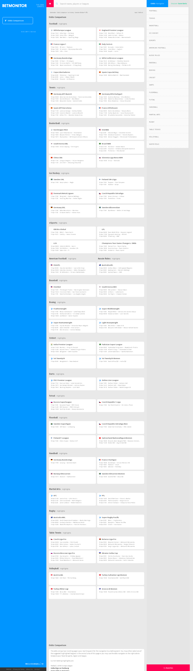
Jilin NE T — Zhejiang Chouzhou (70, 163)
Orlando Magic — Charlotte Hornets (119, 133)
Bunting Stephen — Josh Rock (70, 387)
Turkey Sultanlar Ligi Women (113, 575)
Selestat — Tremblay (114, 467)
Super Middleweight (109, 309)
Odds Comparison (14, 21)
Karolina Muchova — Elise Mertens (119, 97)
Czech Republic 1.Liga (110, 402)
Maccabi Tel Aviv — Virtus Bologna (71, 135)
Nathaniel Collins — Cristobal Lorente (72, 314)
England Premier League (111, 30)
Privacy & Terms (18, 669)
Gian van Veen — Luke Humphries (71, 383)
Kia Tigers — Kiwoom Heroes (117, 294)
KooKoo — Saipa (113, 184)
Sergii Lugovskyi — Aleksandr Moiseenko (121, 546)
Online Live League (109, 380)
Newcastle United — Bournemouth (119, 37)
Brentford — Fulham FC (115, 33)
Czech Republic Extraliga (111, 193)
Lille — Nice (63, 51)
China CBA (56, 158)
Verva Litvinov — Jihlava (116, 196)
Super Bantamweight (61, 323)
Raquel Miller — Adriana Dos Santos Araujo (122, 312)
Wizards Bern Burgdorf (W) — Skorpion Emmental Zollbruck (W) (128, 441)
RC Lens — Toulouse (66, 47)
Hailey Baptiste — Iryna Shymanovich (120, 113)
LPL (102, 229)
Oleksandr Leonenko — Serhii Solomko (120, 560)
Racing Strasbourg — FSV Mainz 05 (119, 65)
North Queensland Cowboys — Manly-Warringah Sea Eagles (79, 520)
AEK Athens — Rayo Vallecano (117, 63)
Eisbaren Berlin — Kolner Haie (70, 212)
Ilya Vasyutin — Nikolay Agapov (70, 556)
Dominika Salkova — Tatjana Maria (119, 111)
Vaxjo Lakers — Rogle (67, 182)
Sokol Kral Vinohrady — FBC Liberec (119, 427)
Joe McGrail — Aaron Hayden (69, 316)
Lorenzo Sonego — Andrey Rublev (71, 111)
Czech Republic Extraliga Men (113, 424)
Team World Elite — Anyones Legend (120, 232)
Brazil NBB (105, 144)
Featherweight (59, 309)
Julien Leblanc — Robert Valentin (71, 503)
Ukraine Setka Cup (108, 553)
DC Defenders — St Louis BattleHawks (72, 272)
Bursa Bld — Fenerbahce (68, 592)
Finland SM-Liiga (107, 179)
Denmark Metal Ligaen (62, 193)
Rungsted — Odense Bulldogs (69, 196)
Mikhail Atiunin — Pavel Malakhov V (71, 558)
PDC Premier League (61, 380)
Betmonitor (53, 12)
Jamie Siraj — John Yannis (68, 498)
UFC (54, 496)
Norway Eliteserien (60, 474)
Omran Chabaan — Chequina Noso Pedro (121, 503)
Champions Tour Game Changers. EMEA (117, 243)
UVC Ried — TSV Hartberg (68, 578)
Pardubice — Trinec (114, 198)
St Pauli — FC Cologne (67, 61)
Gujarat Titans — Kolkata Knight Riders (73, 349)
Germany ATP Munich (61, 94)
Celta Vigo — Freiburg (67, 33)
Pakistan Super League (110, 344)
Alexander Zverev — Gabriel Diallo (71, 101)
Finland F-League (60, 438)
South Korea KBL (59, 144)
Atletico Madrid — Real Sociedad (118, 75)
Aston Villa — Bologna (67, 35)
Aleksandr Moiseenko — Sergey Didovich (121, 544)
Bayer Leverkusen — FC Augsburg (70, 65)
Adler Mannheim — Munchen (69, 210)
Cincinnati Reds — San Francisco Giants (73, 292)
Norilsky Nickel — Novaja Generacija (72, 409)
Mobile (8, 669)
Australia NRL (58, 517)
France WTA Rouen (108, 108)
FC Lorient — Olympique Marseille (71, 49)
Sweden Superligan (61, 424)
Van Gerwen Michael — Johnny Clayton (72, 385)
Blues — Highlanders (115, 520)
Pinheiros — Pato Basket (116, 151)
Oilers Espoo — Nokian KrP (69, 441)
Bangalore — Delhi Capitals (69, 351)
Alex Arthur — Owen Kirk (116, 325)
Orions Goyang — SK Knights (69, 147)
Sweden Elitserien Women (112, 474)
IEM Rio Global (58, 229)
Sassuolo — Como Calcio (115, 47)
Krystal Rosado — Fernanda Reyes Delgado (74, 325)
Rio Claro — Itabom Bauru (116, 147)
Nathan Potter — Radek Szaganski (119, 387)
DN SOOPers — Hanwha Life (69, 248)
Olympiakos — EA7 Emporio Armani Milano (74, 137)
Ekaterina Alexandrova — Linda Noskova (121, 99)
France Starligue (107, 460)
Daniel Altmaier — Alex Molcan (69, 99)
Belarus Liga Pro (107, 539)
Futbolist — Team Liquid (116, 250)
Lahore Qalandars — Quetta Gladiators (120, 351)
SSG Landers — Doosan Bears (117, 290)
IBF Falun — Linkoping (67, 427)
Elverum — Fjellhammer (67, 477)
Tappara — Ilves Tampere (116, 182)
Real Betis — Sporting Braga (69, 37)
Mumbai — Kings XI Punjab (69, 347)
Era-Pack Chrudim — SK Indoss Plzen (120, 405)
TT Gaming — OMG (113, 236)
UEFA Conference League (111, 58)
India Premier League (62, 344)
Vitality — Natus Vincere (68, 234)
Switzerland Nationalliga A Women (115, 438)
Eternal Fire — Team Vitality (117, 246)
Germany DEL (58, 207)
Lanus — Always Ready (67, 77)
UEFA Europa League (61, 30)
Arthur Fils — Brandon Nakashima (71, 115)
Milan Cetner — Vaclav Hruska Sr (70, 544)
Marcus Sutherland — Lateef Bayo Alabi (72, 312)
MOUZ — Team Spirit (66, 232)
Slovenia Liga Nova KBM (111, 158)
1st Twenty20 (58, 358)
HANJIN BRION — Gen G (67, 246)
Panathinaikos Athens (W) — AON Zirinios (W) (123, 592)
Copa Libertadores (60, 72)
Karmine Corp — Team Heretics (118, 248)
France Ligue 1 (58, 44)
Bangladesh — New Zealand (69, 361)
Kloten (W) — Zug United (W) (117, 443)
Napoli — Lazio (113, 51)
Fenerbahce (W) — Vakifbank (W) (118, 578)
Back (136, 12)
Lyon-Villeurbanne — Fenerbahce (71, 133)
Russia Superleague (61, 402)
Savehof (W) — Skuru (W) (115, 477)
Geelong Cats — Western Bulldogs (119, 270)
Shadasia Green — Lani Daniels (118, 314)
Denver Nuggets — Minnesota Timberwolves (122, 137)
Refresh (141, 12)
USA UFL (55, 265)
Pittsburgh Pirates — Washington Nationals (74, 290)
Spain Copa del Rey (109, 72)
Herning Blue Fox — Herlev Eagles (71, 198)
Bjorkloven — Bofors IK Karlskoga (119, 210)
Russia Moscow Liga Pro (63, 553)
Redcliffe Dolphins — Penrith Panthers (73, 524)
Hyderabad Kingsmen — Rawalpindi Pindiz (123, 347)
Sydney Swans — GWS (115, 272)
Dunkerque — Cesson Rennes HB (119, 463)
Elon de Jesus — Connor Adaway (70, 330)
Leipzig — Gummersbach (68, 463)
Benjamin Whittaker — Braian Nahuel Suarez (123, 328)
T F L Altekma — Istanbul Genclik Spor (72, 594)
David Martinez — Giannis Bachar (119, 498)
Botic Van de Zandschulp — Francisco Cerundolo (75, 97)
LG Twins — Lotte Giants (116, 292)
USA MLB (56, 287)
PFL (102, 496)
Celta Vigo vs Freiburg (60, 668)
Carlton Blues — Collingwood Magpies (120, 268)
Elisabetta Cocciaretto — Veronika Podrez (121, 115)
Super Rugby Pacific (109, 517)
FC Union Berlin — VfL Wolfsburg (70, 63)
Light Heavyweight (108, 323)
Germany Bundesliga (61, 58)
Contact (37, 669)
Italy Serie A (105, 44)
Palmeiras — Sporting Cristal (69, 75)
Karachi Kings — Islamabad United (120, 349)
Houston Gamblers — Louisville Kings (72, 268)
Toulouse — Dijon (113, 465)
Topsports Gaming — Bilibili (117, 234)
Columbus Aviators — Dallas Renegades (73, 270)
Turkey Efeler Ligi (59, 589)
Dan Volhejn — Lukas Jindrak (69, 546)
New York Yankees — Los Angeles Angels (73, 294)
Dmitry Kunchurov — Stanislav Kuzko (120, 556)
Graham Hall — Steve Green (117, 385)
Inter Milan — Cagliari (115, 49)
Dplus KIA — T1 (64, 250)
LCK (54, 243)
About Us (29, 669)
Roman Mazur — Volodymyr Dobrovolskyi (121, 558)
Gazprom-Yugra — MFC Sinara (69, 405)
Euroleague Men (59, 130)
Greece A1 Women (108, 589)
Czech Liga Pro (58, 539)
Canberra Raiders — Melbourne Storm (72, 522)
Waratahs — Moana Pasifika (117, 522)
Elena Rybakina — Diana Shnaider (119, 101)
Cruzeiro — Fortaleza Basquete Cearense (121, 149)
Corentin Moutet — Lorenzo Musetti (71, 113)
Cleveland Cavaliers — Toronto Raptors (120, 135)
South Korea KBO (108, 287)
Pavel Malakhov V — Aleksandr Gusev (71, 560)
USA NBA (104, 130)
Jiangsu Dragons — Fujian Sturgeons (72, 160)
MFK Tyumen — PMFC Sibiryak (69, 407)
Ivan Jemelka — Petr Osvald (69, 542)
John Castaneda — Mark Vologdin (70, 500)
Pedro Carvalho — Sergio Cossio (118, 500)
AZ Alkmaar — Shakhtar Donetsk (118, 61)
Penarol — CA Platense (67, 79)
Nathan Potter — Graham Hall (118, 383)
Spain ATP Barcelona (61, 108)
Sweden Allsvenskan (109, 207)
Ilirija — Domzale (114, 160)
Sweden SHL (57, 179)
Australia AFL (106, 265)
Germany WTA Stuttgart (110, 94)
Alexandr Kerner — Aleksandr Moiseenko (121, 542)
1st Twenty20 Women (109, 358)
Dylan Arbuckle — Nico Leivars (70, 328)
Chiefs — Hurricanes (115, 524)
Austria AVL (57, 575)
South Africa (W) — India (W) (117, 361)
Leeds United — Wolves (115, 35)
